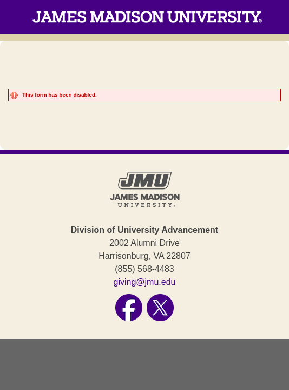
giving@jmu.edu (145, 282)
